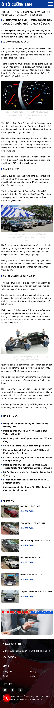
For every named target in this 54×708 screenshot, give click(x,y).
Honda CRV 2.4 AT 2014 (31, 575)
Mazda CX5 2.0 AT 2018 (31, 557)
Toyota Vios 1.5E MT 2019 (32, 523)
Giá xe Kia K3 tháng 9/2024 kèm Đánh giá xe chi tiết (27, 446)
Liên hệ (32, 676)
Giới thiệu (33, 671)
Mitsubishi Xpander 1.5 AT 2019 (35, 540)
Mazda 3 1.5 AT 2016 (30, 506)
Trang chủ (7, 671)
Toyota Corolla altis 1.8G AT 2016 (36, 592)
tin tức (16, 12)
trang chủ (6, 12)
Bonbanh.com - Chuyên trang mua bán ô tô (22, 700)
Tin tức (6, 676)
